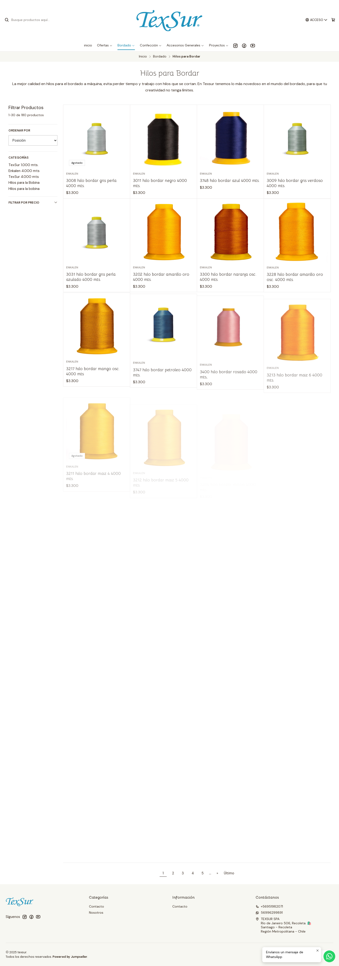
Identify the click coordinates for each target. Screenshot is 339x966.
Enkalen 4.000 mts (24, 170)
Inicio (143, 56)
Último (229, 873)
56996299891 (269, 912)
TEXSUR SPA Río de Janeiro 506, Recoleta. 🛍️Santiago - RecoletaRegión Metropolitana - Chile (283, 925)
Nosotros (96, 912)
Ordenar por (19, 130)
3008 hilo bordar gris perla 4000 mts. (91, 183)
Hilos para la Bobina (24, 182)
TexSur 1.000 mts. (23, 165)
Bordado (159, 56)
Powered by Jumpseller (69, 957)
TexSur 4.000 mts (23, 176)
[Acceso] (316, 19)
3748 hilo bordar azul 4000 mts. (230, 180)
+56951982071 (269, 906)
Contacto (96, 906)
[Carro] (333, 19)
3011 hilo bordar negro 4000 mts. (160, 183)
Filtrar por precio (32, 203)
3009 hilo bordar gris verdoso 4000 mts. (295, 183)
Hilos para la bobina (24, 188)
